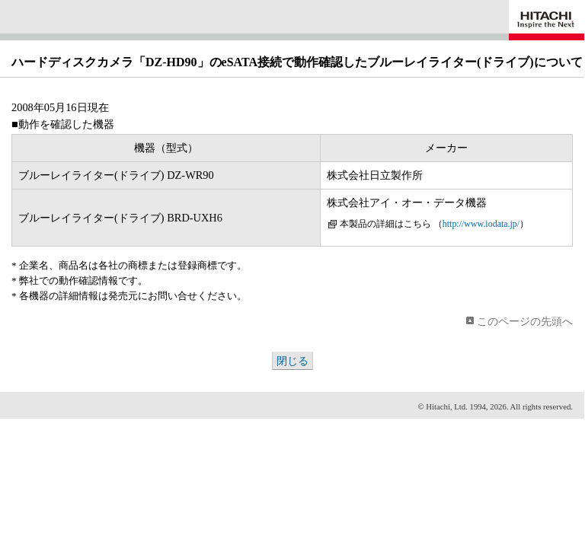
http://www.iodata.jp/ (481, 223)
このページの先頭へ (525, 321)
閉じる (292, 361)
